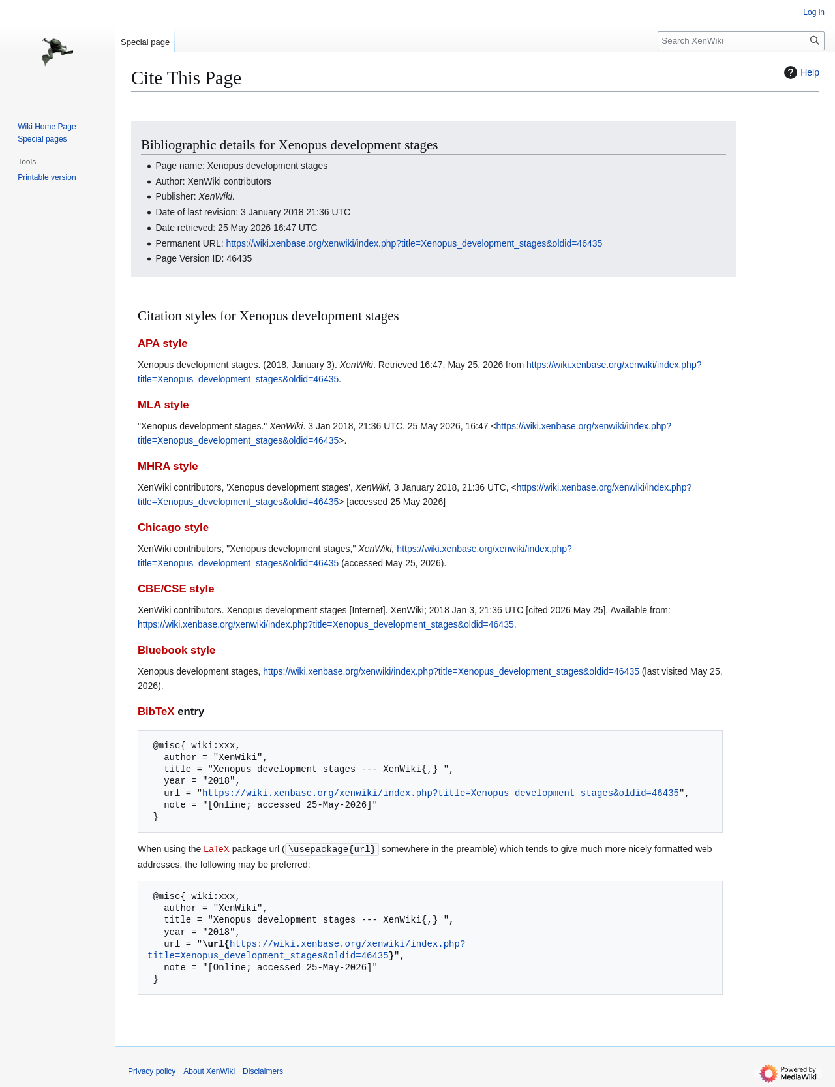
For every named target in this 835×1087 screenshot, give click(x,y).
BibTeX (156, 711)
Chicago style (173, 527)
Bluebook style (176, 650)
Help (800, 72)
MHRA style (168, 466)
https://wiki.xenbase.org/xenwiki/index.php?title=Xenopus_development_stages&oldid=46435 (414, 243)
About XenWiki (209, 1070)
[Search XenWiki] (741, 40)
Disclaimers (263, 1070)
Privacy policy (151, 1070)
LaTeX (217, 849)
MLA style (163, 405)
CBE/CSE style (176, 589)
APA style (162, 343)
